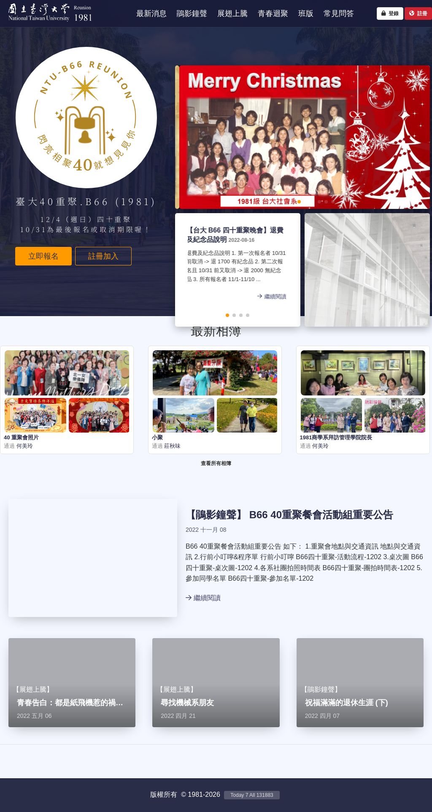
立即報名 (43, 256)
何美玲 (24, 446)
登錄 (390, 13)
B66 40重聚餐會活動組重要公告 (321, 514)
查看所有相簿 (216, 463)
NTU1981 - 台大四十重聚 (46, 23)
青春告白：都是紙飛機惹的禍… (70, 702)
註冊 (418, 13)
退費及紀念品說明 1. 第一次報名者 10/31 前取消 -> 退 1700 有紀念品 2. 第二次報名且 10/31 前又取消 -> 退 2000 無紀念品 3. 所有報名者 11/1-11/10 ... (210, 267)
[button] (272, 201)
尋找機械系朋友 (187, 702)
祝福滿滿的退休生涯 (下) (346, 702)
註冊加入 (103, 256)
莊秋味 (172, 446)
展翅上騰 (32, 689)
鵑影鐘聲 (216, 514)
